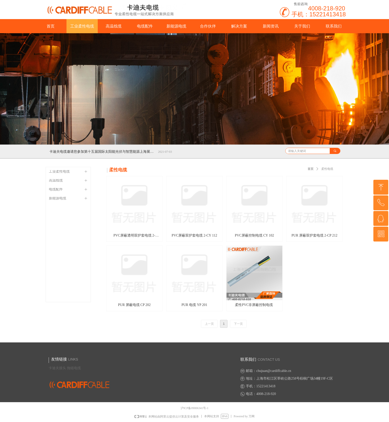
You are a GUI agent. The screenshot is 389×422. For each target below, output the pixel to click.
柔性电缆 (327, 169)
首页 (311, 169)
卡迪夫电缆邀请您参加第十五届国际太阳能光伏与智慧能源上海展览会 (102, 151)
